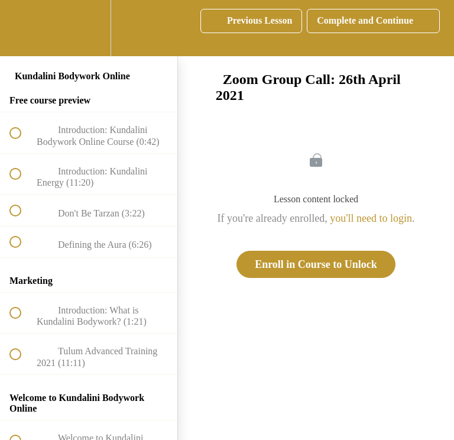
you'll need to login (371, 218)
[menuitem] (89, 28)
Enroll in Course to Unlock (316, 264)
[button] (22, 28)
